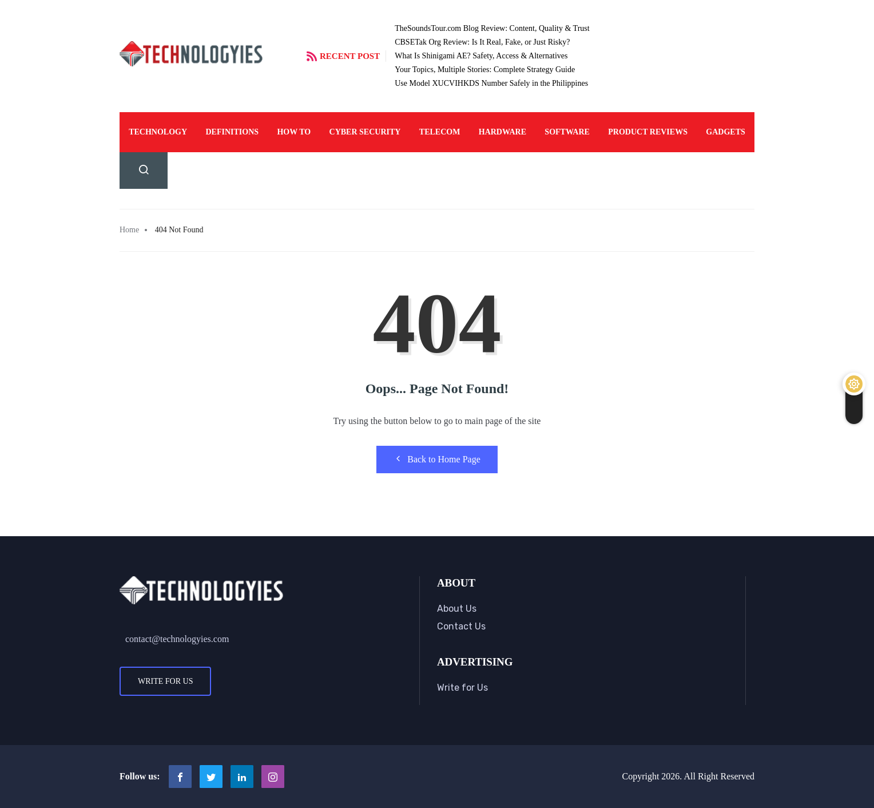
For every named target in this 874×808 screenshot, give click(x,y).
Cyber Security (365, 132)
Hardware (502, 132)
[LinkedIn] (242, 776)
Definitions (232, 132)
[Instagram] (272, 776)
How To (294, 132)
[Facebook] (180, 776)
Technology (158, 132)
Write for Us (165, 681)
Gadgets (725, 132)
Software (567, 132)
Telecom (439, 132)
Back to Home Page (437, 459)
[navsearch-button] (144, 170)
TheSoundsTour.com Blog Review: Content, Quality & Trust (492, 28)
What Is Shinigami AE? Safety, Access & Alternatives (481, 56)
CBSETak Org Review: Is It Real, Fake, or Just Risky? (482, 42)
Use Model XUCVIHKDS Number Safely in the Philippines (491, 83)
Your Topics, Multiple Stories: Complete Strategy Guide (485, 69)
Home (129, 229)
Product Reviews (648, 132)
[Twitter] (211, 776)
